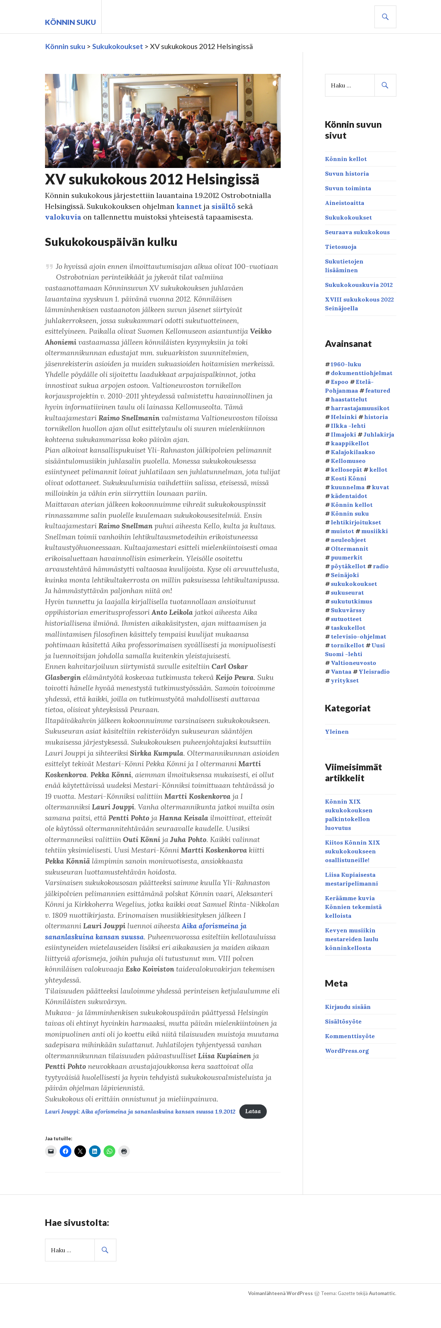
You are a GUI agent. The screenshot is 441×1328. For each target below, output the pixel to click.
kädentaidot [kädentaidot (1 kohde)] (349, 495)
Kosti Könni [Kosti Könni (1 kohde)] (348, 478)
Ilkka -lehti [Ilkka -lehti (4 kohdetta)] (348, 425)
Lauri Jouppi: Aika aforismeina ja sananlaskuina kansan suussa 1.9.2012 (142, 1136)
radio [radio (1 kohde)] (381, 565)
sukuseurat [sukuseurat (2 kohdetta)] (347, 592)
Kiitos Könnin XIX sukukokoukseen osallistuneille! (352, 851)
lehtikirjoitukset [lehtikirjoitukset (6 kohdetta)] (356, 521)
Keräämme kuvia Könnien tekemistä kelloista (353, 906)
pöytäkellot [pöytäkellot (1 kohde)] (348, 565)
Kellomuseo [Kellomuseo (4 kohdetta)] (348, 460)
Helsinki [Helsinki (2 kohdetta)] (344, 416)
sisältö (226, 206)
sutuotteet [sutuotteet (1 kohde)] (346, 618)
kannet (191, 206)
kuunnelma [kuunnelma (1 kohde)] (348, 486)
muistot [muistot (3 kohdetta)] (342, 530)
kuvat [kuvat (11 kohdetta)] (380, 486)
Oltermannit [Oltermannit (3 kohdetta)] (349, 548)
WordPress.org (347, 1050)
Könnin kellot (346, 158)
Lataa (258, 1136)
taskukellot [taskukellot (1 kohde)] (348, 627)
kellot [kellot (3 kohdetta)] (378, 469)
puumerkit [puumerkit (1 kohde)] (346, 557)
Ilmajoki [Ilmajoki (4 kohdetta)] (343, 434)
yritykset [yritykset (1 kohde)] (345, 680)
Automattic (382, 1318)
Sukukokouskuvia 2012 (359, 284)
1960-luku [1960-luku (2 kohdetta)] (346, 363)
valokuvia (63, 217)
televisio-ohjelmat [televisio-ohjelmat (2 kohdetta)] (358, 636)
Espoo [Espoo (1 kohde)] (339, 381)
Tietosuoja (340, 246)
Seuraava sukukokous (357, 232)
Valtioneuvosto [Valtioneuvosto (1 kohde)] (353, 662)
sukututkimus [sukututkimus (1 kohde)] (351, 601)
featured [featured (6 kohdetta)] (377, 390)
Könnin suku (70, 22)
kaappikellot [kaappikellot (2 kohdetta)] (350, 442)
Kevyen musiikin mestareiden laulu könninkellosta (351, 939)
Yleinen (337, 731)
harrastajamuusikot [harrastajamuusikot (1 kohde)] (360, 407)
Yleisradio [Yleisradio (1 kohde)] (374, 671)
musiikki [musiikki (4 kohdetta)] (374, 530)
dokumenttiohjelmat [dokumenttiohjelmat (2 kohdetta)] (361, 372)
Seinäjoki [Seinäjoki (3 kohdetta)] (345, 574)
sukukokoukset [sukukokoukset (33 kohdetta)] (354, 583)
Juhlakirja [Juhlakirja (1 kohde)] (378, 434)
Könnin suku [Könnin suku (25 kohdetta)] (350, 513)
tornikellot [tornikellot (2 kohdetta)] (347, 644)
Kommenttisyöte (350, 1036)
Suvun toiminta (348, 188)
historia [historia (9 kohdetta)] (376, 416)
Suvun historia (347, 173)
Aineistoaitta (344, 202)
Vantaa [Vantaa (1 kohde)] (341, 671)
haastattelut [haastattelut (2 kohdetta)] (349, 399)
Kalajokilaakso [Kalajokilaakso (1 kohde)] (353, 451)
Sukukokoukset (348, 217)
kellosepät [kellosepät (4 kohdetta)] (346, 469)
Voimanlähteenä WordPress (280, 1318)
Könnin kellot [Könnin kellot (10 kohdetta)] (352, 504)
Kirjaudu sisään (348, 1006)
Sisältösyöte (343, 1021)
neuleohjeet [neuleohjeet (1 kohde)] (348, 539)
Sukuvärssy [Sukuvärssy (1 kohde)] (348, 609)
